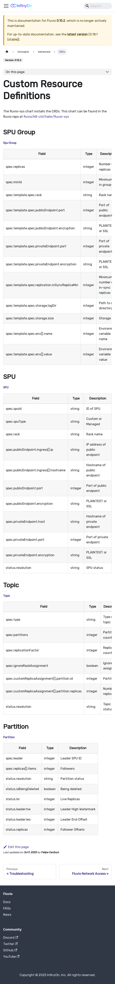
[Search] (97, 6)
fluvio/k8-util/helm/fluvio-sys (46, 117)
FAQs (7, 908)
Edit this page (16, 847)
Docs (6, 902)
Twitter (10, 944)
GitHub (10, 950)
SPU (6, 387)
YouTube (11, 956)
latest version (77, 34)
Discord (10, 937)
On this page (15, 72)
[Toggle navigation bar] (6, 6)
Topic (6, 596)
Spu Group (9, 143)
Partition (9, 737)
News (7, 915)
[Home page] (7, 52)
